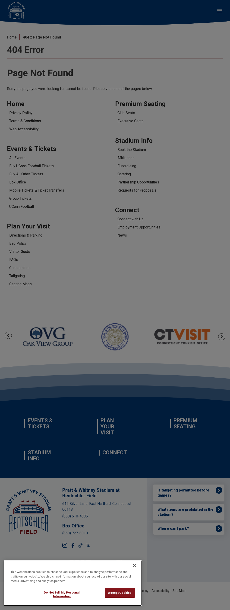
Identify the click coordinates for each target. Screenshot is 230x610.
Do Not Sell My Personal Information (62, 594)
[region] (73, 583)
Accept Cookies (119, 592)
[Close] (134, 565)
